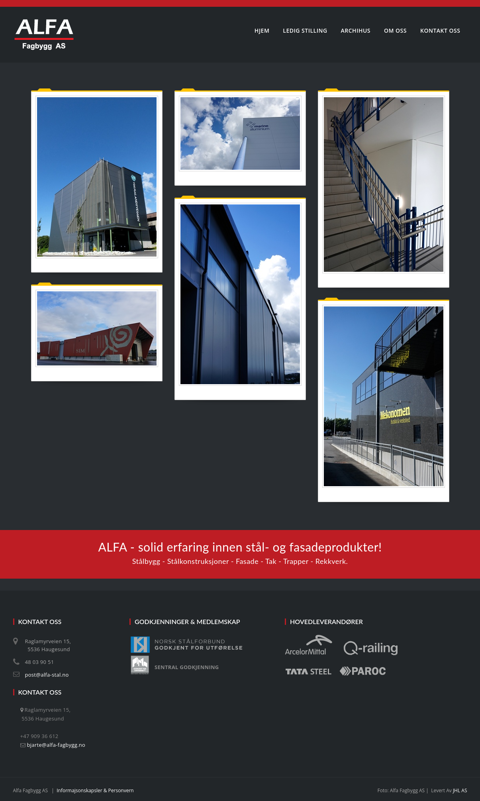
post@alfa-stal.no (47, 674)
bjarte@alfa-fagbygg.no (56, 744)
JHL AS (460, 790)
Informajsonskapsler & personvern (95, 790)
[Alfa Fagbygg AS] (44, 35)
